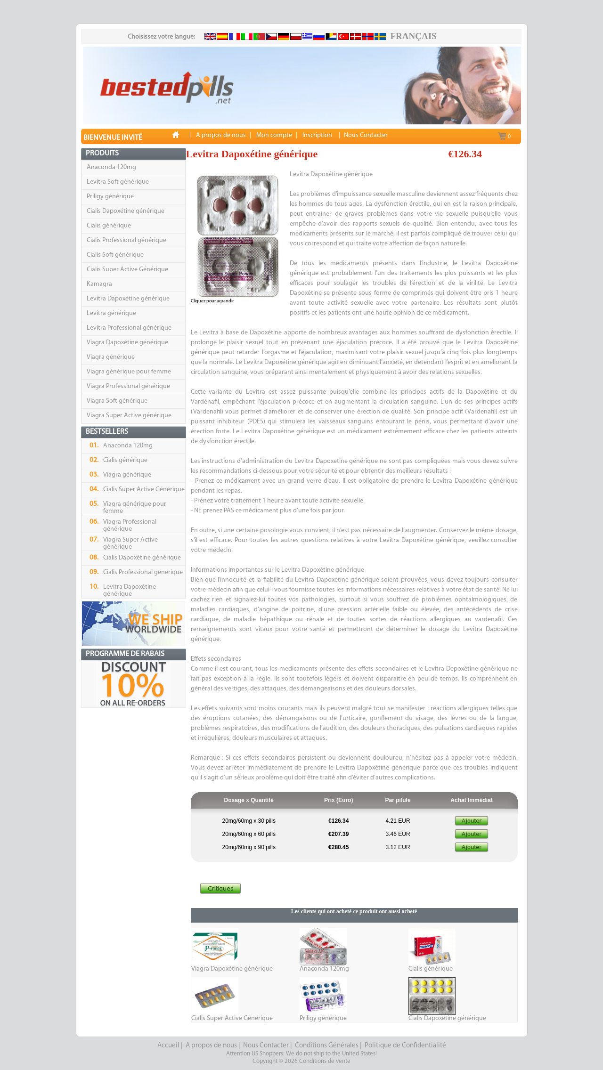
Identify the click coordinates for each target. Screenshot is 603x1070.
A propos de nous (211, 1045)
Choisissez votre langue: (161, 37)
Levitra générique (111, 313)
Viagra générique (111, 357)
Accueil (168, 1045)
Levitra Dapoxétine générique (128, 298)
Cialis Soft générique (115, 255)
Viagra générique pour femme (129, 371)
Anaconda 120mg (111, 167)
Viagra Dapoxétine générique (127, 342)
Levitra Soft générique (118, 182)
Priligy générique (110, 196)
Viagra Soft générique (117, 401)
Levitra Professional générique (129, 328)
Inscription (317, 135)
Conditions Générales (327, 1045)
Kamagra (99, 284)
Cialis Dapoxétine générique (125, 211)
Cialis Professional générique (126, 240)
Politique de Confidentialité (405, 1045)
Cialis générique (109, 225)
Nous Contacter (266, 1045)
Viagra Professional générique (128, 386)
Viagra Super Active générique (129, 415)
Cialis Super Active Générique (127, 269)
